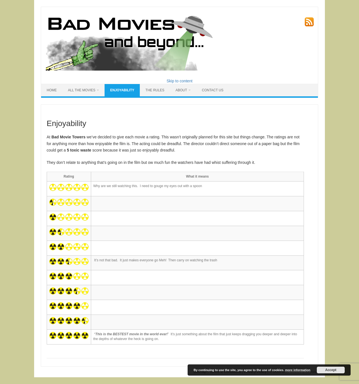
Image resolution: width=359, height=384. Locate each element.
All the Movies (81, 90)
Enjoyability (122, 90)
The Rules (154, 90)
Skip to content (180, 81)
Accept (330, 370)
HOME (52, 90)
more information (297, 370)
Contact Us (212, 90)
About (181, 90)
